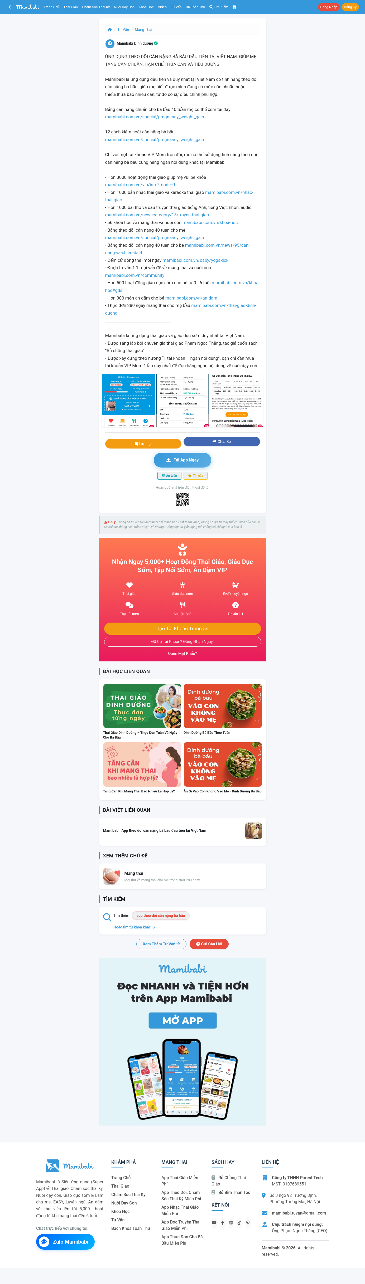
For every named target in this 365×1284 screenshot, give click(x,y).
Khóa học (146, 7)
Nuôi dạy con (124, 7)
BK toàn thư (195, 7)
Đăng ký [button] (350, 7)
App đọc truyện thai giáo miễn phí (180, 1225)
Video (162, 7)
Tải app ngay (182, 460)
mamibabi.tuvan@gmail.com (299, 1213)
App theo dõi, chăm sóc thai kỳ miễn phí (181, 1195)
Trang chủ (51, 7)
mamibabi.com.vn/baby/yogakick (196, 260)
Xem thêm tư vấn (161, 944)
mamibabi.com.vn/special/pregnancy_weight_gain (154, 116)
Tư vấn (176, 7)
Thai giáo (71, 7)
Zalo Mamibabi (63, 1241)
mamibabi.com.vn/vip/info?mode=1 (140, 184)
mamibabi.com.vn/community (135, 275)
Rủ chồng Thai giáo (229, 1181)
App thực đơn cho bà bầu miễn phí (182, 1240)
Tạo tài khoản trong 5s (182, 629)
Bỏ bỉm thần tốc (231, 1192)
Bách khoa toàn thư (130, 1228)
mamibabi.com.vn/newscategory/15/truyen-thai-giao (157, 214)
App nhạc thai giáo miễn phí (180, 1210)
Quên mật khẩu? (182, 653)
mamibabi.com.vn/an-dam (191, 298)
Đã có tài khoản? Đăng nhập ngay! (182, 641)
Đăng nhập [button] (328, 7)
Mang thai (143, 29)
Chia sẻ (222, 441)
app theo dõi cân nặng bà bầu (160, 915)
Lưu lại (143, 443)
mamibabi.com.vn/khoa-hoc (210, 222)
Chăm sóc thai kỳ (96, 7)
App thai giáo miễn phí (179, 1181)
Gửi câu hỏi (209, 944)
